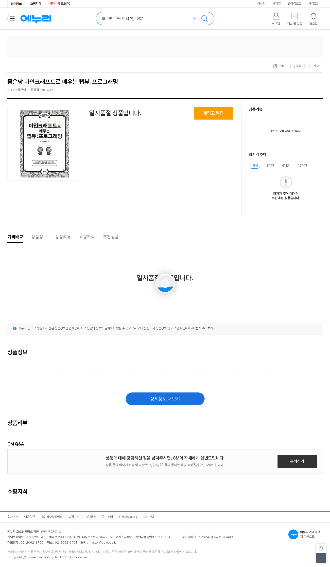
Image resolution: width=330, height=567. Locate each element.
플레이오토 (294, 3)
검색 (204, 18)
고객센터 (90, 517)
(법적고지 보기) (204, 328)
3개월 (270, 165)
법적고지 (74, 517)
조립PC (60, 3)
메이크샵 (314, 3)
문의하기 (297, 461)
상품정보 (39, 236)
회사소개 (12, 517)
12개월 (302, 165)
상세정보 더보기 (165, 399)
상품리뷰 (63, 236)
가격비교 (15, 236)
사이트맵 (148, 517)
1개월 (254, 165)
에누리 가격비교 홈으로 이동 (35, 18)
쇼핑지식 (35, 3)
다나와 (261, 3)
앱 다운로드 (305, 534)
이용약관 (29, 517)
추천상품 (111, 236)
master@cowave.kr (103, 542)
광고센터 (107, 517)
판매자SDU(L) (128, 517)
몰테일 (277, 3)
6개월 (286, 165)
